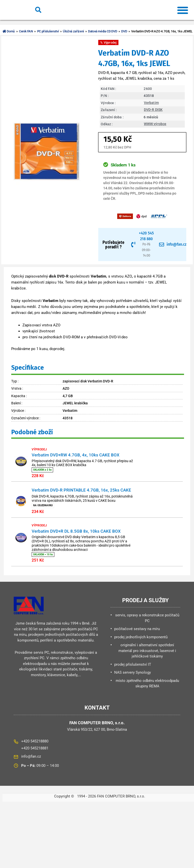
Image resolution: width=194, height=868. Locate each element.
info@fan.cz (31, 763)
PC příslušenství (49, 31)
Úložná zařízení (75, 31)
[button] (183, 10)
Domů (8, 31)
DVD (126, 31)
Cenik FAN (26, 31)
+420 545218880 (34, 748)
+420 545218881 (34, 755)
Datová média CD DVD (104, 31)
